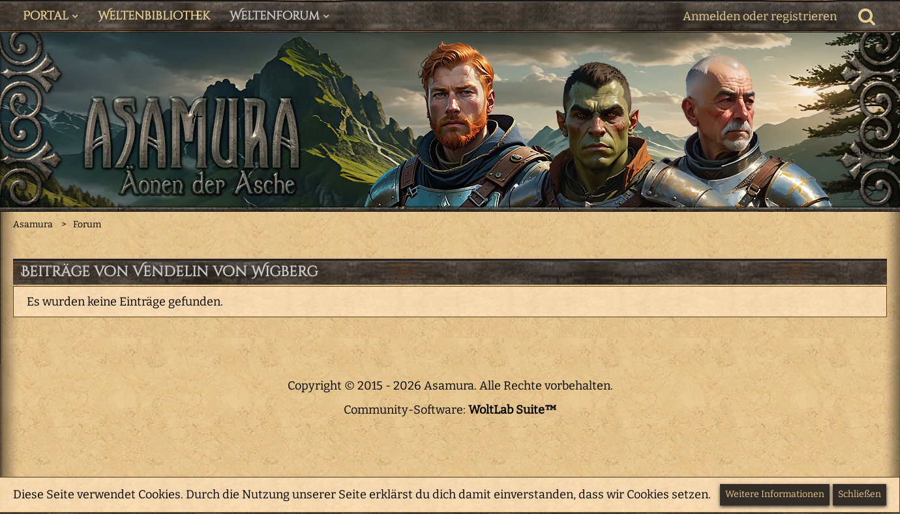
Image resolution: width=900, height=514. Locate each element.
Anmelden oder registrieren (760, 16)
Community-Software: (450, 410)
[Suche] (867, 16)
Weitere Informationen (774, 494)
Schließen (859, 494)
